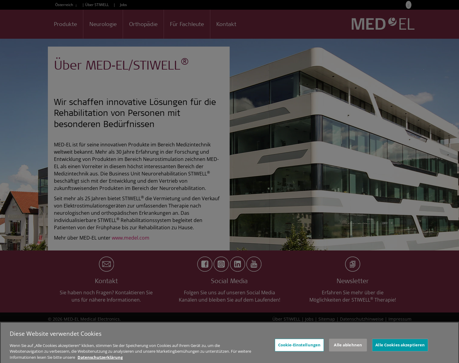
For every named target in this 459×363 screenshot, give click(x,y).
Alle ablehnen (348, 349)
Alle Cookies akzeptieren (400, 349)
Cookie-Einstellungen (299, 349)
